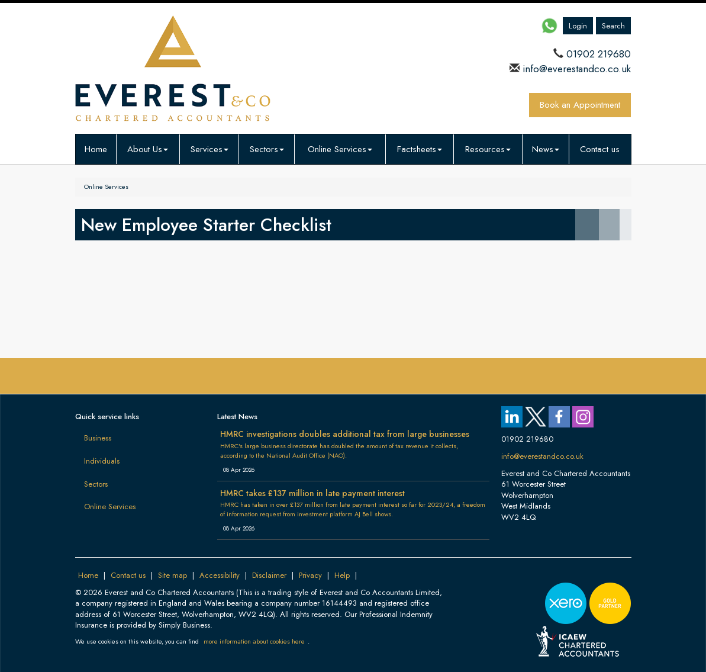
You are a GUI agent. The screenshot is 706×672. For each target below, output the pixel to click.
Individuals (102, 461)
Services (209, 149)
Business (97, 437)
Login (578, 25)
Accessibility (219, 575)
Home (96, 149)
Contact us (600, 149)
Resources (488, 149)
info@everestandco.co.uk (575, 69)
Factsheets (419, 149)
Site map (172, 575)
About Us (147, 149)
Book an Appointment (580, 104)
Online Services (340, 149)
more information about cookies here (254, 641)
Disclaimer (269, 575)
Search (613, 25)
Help (342, 575)
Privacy (310, 575)
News (545, 149)
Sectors (267, 149)
